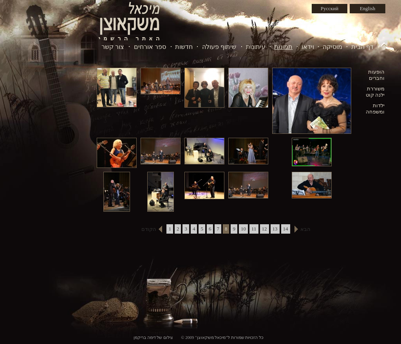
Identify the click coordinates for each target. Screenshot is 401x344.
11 (253, 229)
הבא (305, 229)
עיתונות (256, 46)
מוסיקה (332, 46)
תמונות (283, 46)
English (368, 8)
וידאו (308, 46)
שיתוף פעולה (219, 46)
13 (275, 229)
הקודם (148, 229)
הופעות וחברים (376, 75)
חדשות (184, 46)
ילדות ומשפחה (375, 109)
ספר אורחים (150, 46)
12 (264, 229)
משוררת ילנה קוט (375, 92)
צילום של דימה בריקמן (153, 337)
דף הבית (362, 46)
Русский (330, 8)
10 (243, 229)
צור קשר (112, 46)
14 (285, 229)
